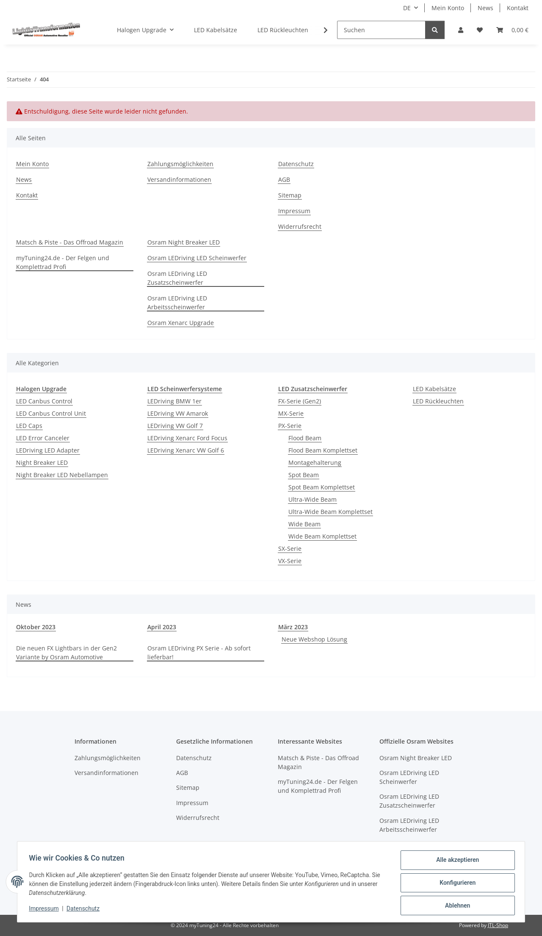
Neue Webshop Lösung (314, 639)
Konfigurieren (455, 883)
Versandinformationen (179, 179)
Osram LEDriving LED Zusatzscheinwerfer (177, 277)
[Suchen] (381, 30)
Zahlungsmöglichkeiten (180, 164)
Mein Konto (447, 8)
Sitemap (289, 195)
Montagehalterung (314, 462)
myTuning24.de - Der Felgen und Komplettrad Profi (62, 262)
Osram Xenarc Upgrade (180, 323)
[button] (460, 29)
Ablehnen (455, 906)
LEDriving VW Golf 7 (175, 426)
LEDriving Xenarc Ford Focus (187, 438)
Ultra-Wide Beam (312, 499)
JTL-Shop (498, 925)
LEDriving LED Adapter (48, 450)
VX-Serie (289, 561)
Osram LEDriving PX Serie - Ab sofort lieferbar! (199, 652)
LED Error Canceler (42, 438)
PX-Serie (289, 426)
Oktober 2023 (35, 627)
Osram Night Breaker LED (183, 242)
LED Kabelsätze (434, 389)
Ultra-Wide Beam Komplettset (330, 512)
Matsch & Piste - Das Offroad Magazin (69, 242)
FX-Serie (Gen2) (299, 401)
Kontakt (517, 8)
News (485, 8)
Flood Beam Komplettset (322, 450)
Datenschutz (85, 909)
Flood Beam (304, 438)
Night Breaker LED (42, 462)
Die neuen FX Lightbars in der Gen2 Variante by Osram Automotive (66, 652)
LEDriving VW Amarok (177, 413)
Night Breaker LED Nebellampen (62, 475)
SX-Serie (289, 548)
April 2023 (161, 627)
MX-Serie (291, 413)
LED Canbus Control (44, 401)
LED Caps (29, 426)
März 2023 (293, 627)
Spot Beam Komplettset (321, 487)
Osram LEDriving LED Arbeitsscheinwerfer (177, 302)
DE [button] (407, 8)
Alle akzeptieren (455, 861)
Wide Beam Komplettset (322, 536)
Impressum (46, 909)
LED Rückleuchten (438, 401)
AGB (284, 179)
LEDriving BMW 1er (174, 401)
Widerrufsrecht (299, 226)
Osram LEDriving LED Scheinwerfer (196, 258)
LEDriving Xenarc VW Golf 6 (185, 450)
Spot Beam (303, 475)
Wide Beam (304, 524)
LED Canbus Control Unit (51, 413)
